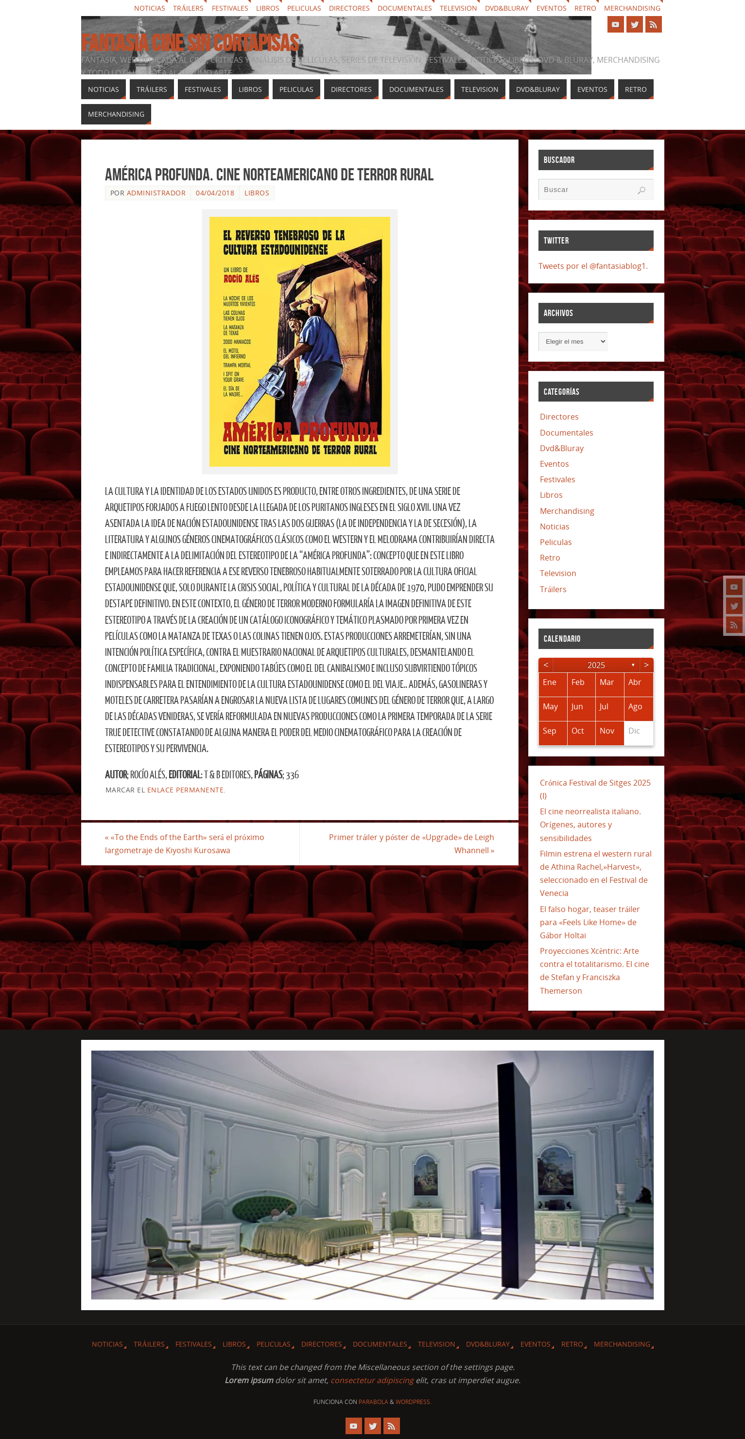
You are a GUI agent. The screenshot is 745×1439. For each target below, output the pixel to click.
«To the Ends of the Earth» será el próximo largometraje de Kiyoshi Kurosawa (184, 844)
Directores (349, 8)
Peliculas (304, 8)
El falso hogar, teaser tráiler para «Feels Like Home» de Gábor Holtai (590, 922)
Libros (267, 8)
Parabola (373, 1402)
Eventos (552, 8)
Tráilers (188, 8)
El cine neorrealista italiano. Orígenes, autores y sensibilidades (590, 824)
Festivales (230, 8)
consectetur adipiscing (372, 1380)
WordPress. (414, 1402)
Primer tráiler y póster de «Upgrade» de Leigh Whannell (411, 844)
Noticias (149, 8)
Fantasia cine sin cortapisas (189, 43)
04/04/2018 (215, 192)
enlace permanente (185, 789)
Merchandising (632, 8)
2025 (596, 665)
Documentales (405, 8)
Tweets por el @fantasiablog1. (593, 266)
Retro (585, 8)
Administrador (156, 192)
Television (458, 8)
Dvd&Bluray (507, 8)
